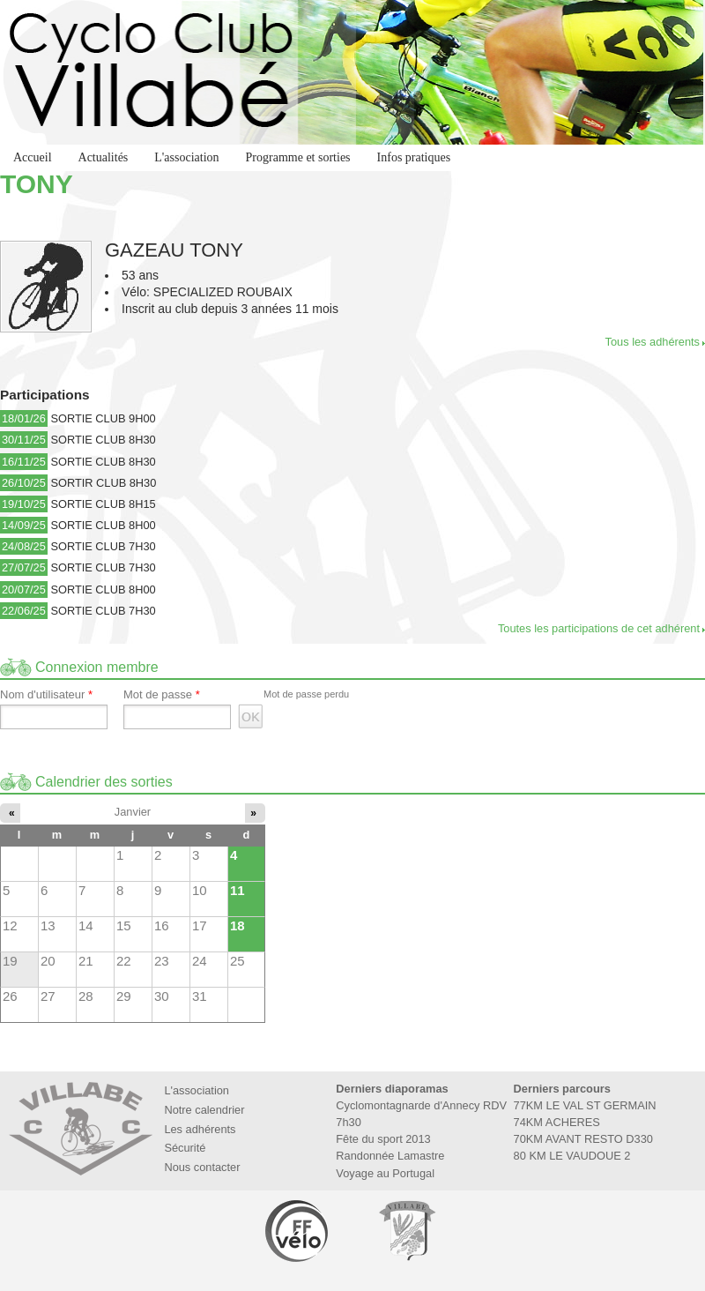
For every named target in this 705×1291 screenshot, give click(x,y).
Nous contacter (202, 1167)
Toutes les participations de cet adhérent (599, 628)
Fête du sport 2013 (383, 1138)
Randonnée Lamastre (390, 1155)
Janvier (133, 811)
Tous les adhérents (652, 341)
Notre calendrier (204, 1109)
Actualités (103, 157)
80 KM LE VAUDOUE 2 (572, 1155)
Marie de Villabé (407, 1230)
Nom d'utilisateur (46, 695)
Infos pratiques (414, 157)
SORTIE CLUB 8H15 (102, 504)
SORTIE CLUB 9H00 (102, 418)
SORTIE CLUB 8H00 (102, 525)
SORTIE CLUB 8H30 (102, 439)
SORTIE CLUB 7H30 (102, 546)
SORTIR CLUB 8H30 (103, 482)
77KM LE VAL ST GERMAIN (585, 1105)
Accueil (32, 157)
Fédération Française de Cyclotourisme (298, 1230)
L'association (186, 157)
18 (237, 925)
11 (237, 890)
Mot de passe (161, 695)
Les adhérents (199, 1129)
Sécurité (184, 1147)
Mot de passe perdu (306, 694)
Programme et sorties (298, 157)
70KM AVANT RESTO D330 (583, 1138)
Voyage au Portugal (385, 1173)
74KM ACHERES (557, 1122)
